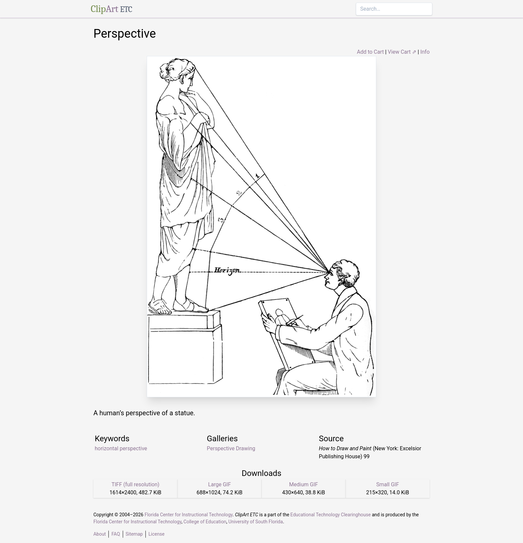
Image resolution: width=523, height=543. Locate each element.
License (156, 534)
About (99, 534)
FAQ (115, 534)
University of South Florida (255, 521)
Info (425, 52)
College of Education (204, 521)
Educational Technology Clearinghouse (331, 514)
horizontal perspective (121, 448)
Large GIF (219, 484)
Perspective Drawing (231, 448)
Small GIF (387, 484)
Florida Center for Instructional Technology (188, 514)
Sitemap (134, 534)
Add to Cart (370, 52)
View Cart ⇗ (402, 52)
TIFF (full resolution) (135, 484)
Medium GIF (303, 484)
